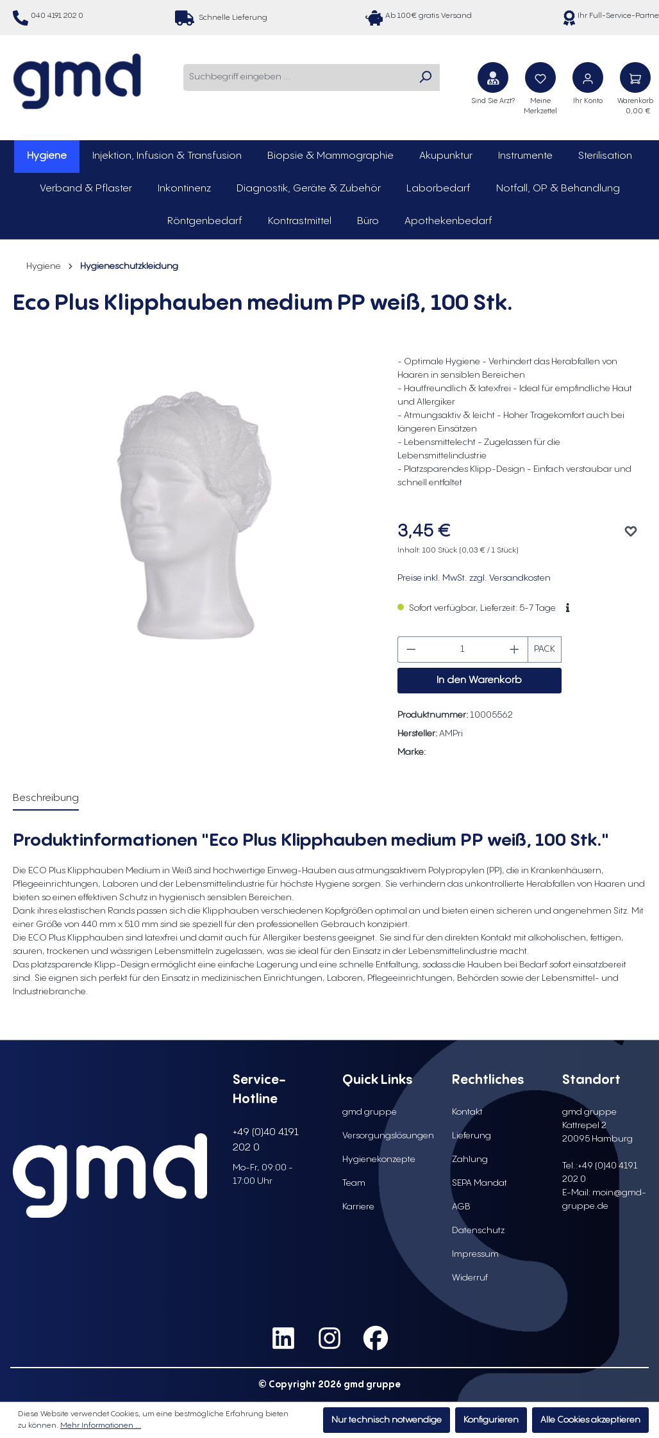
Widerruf (470, 1277)
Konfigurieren (491, 1420)
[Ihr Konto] (588, 77)
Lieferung (471, 1135)
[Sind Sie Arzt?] (493, 77)
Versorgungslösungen (388, 1135)
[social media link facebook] (375, 1339)
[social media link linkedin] (283, 1339)
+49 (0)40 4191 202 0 (266, 1140)
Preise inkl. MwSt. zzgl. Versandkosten (474, 578)
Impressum (475, 1254)
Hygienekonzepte (378, 1159)
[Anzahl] (462, 649)
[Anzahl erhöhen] (514, 649)
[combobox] (297, 77)
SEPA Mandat (479, 1183)
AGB (461, 1206)
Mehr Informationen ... (100, 1425)
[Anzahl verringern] (410, 649)
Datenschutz (478, 1230)
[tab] (46, 799)
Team (353, 1183)
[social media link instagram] (329, 1339)
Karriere (358, 1206)
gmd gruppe (369, 1112)
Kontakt (467, 1112)
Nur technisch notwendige (386, 1420)
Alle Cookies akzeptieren (590, 1420)
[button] (568, 608)
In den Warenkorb (479, 680)
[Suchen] (425, 77)
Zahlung (470, 1159)
